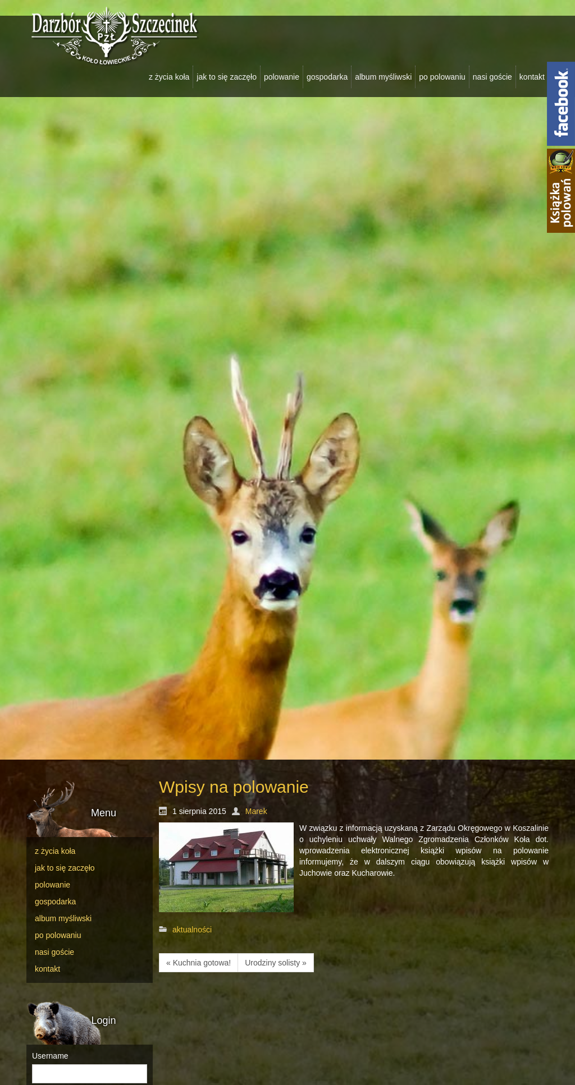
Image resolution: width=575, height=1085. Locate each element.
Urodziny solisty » (276, 962)
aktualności (192, 929)
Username (50, 1055)
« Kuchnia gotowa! (198, 962)
